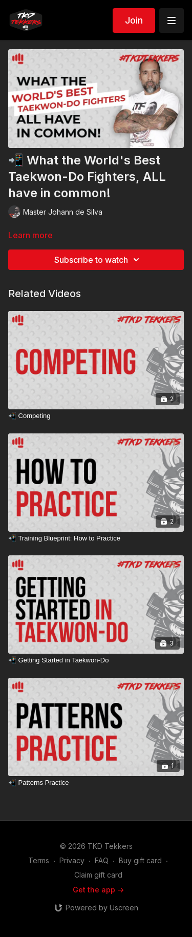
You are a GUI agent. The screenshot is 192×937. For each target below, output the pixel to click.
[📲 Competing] (96, 416)
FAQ (102, 860)
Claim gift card (98, 874)
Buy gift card (140, 860)
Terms (38, 860)
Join (134, 20)
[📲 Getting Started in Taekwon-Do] (96, 660)
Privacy (71, 860)
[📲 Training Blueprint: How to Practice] (96, 538)
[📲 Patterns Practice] (96, 783)
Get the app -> (98, 889)
